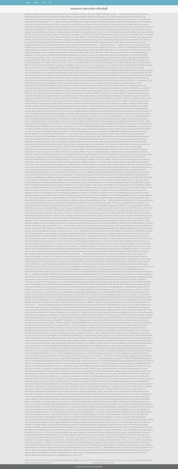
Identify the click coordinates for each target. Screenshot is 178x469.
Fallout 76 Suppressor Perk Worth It (38, 463)
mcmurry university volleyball (89, 8)
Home (28, 2)
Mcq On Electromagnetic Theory (37, 460)
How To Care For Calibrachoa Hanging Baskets (98, 460)
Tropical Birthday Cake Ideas (103, 463)
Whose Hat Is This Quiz (126, 460)
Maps (43, 2)
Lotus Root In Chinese (144, 460)
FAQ (50, 2)
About (36, 2)
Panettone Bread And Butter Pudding (65, 460)
